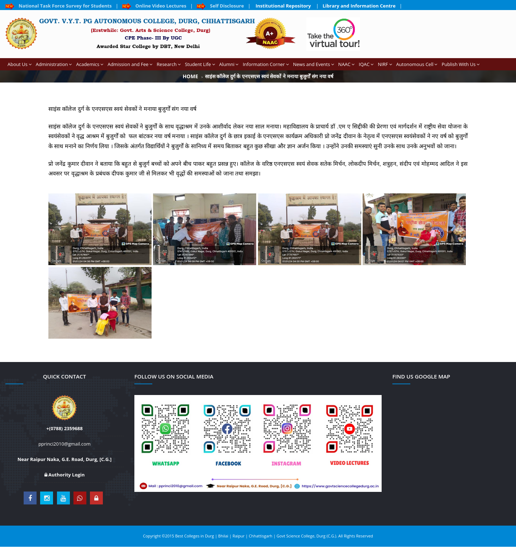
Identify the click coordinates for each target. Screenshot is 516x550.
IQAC (366, 64)
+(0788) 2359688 (64, 428)
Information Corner (265, 64)
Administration (54, 64)
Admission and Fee (130, 64)
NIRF (385, 64)
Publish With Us (460, 64)
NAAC (346, 64)
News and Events (313, 64)
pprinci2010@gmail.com (64, 444)
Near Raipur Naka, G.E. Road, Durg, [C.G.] (65, 459)
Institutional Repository (283, 6)
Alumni (229, 64)
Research (169, 64)
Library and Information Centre (359, 6)
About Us (20, 64)
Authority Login (64, 474)
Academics (89, 64)
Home (190, 76)
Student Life (200, 64)
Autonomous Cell (417, 64)
